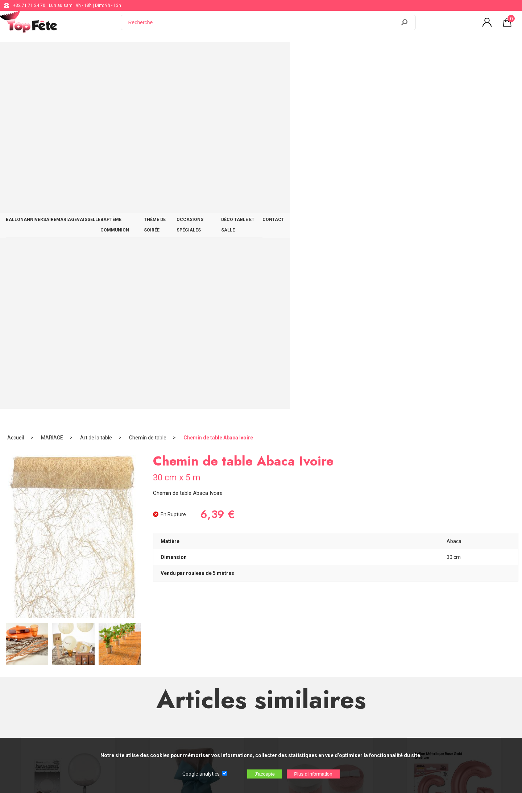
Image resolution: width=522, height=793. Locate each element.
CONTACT (453, 55)
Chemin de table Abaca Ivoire (218, 78)
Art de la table (96, 78)
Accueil (15, 78)
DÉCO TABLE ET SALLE (406, 55)
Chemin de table (147, 78)
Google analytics (201, 774)
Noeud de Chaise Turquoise (197, 479)
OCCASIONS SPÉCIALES (343, 55)
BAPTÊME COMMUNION (228, 55)
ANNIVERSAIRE (104, 55)
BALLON (66, 55)
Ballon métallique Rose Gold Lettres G (454, 482)
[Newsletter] (138, 706)
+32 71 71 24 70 (29, 5)
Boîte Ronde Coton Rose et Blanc (325, 479)
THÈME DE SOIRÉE (285, 55)
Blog (214, 667)
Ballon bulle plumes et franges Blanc (68, 482)
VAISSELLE (178, 55)
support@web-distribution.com (241, 649)
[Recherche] (263, 26)
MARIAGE (143, 55)
